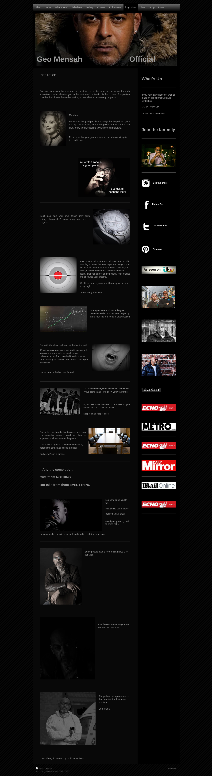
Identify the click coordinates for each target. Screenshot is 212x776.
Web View (172, 768)
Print (40, 769)
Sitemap (48, 769)
